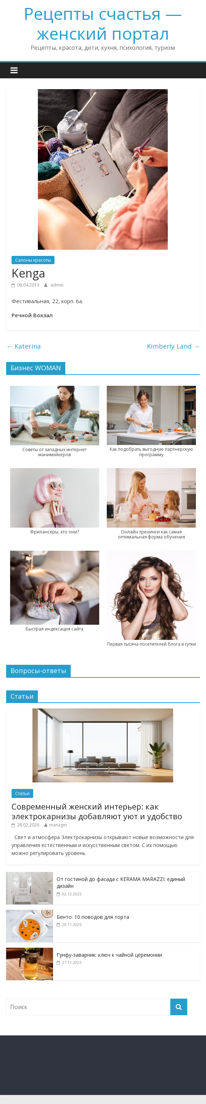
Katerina (23, 346)
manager (58, 825)
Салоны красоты (33, 260)
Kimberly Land (173, 346)
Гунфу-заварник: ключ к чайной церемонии (109, 954)
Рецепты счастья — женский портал (103, 23)
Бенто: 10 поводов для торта (93, 916)
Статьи (22, 793)
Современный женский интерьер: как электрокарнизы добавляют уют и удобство (97, 811)
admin (57, 285)
